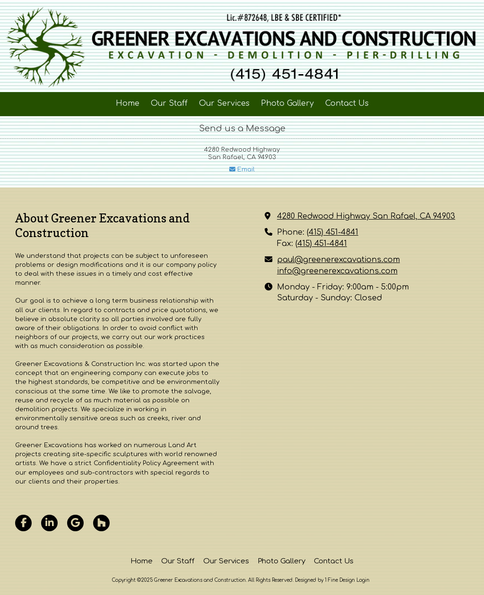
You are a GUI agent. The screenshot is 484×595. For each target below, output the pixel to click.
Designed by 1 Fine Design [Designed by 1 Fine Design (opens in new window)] (325, 580)
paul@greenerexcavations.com (338, 259)
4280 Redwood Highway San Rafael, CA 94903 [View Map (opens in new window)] (366, 216)
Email (242, 169)
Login (363, 580)
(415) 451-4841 (332, 232)
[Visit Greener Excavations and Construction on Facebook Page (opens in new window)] (23, 523)
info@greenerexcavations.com (337, 271)
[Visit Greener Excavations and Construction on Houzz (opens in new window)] (101, 523)
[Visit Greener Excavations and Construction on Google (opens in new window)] (75, 523)
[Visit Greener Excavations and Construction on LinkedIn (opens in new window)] (49, 523)
